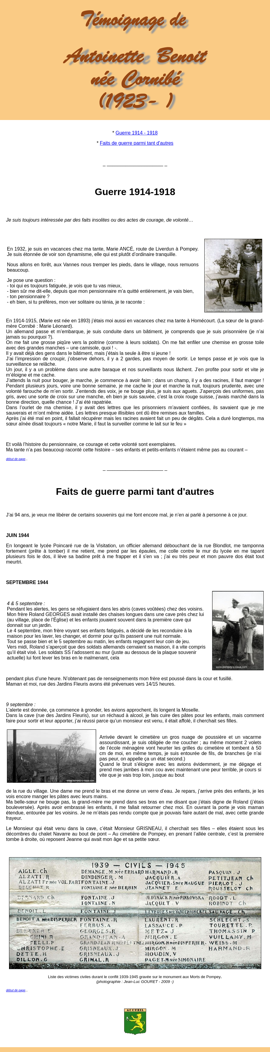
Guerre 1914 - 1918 (137, 132)
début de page (15, 459)
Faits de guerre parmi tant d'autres (136, 143)
